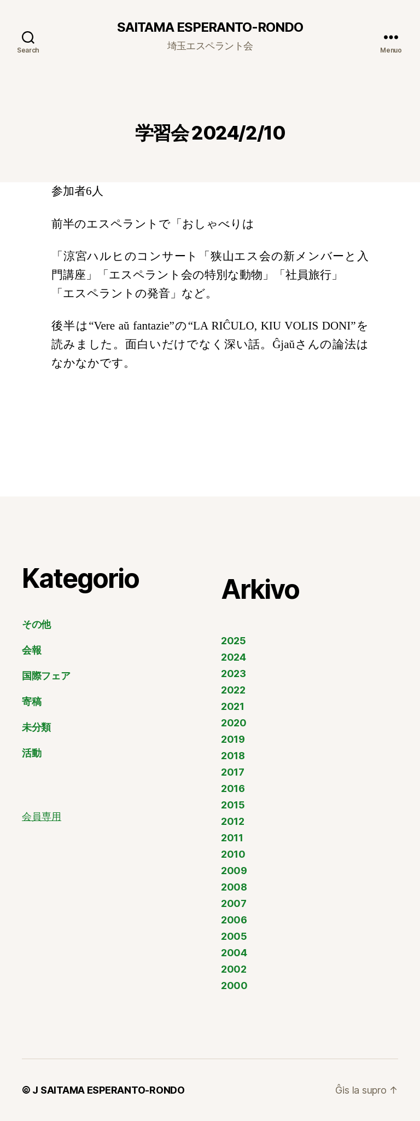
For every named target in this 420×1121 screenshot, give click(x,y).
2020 (234, 723)
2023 (233, 673)
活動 (31, 753)
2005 (234, 936)
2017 (232, 772)
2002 (234, 969)
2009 (234, 870)
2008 (234, 887)
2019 (233, 739)
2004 (234, 952)
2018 (233, 755)
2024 (233, 657)
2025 (233, 640)
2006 (234, 920)
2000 (234, 985)
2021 (232, 706)
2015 (233, 805)
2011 (232, 837)
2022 (233, 690)
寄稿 (31, 701)
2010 (233, 854)
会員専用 (41, 817)
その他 (36, 624)
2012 (232, 821)
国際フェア (46, 675)
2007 (234, 903)
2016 (233, 788)
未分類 (36, 727)
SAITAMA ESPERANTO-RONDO (210, 27)
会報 (31, 650)
